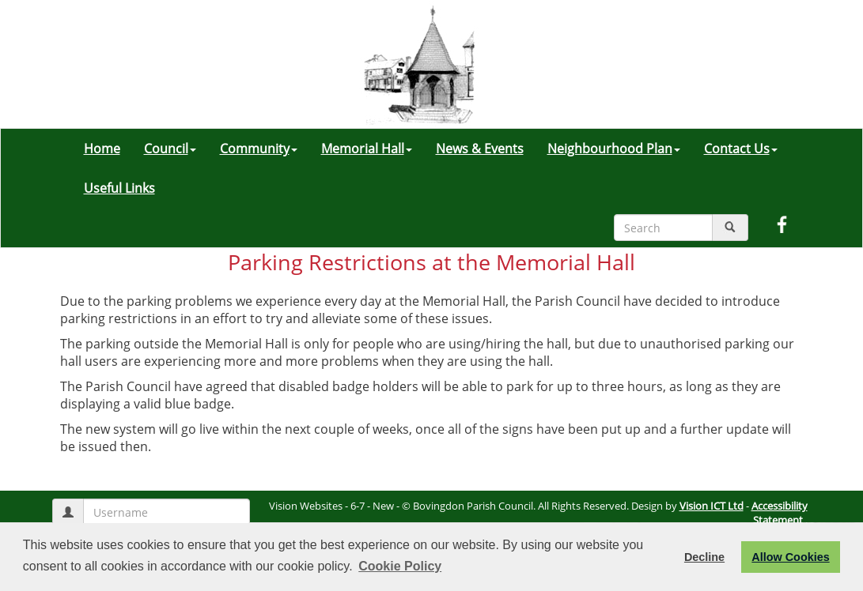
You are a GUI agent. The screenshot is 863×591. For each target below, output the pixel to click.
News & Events (480, 148)
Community (258, 148)
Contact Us (741, 148)
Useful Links (119, 188)
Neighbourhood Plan (613, 148)
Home (102, 148)
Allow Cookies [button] (790, 557)
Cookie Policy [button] (399, 566)
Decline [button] (704, 557)
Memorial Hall (366, 148)
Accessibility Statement (779, 513)
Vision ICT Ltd (711, 506)
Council (170, 148)
